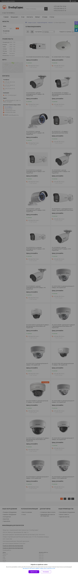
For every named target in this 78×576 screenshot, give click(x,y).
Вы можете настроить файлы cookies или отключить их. (38, 568)
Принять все (34, 571)
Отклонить (46, 571)
